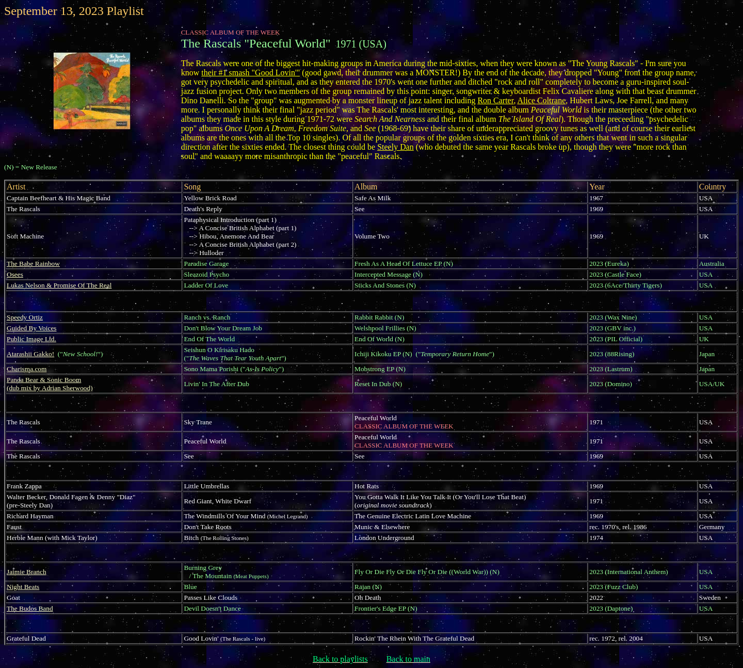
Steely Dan (395, 146)
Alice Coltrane (542, 100)
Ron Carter (495, 100)
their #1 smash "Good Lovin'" (250, 72)
